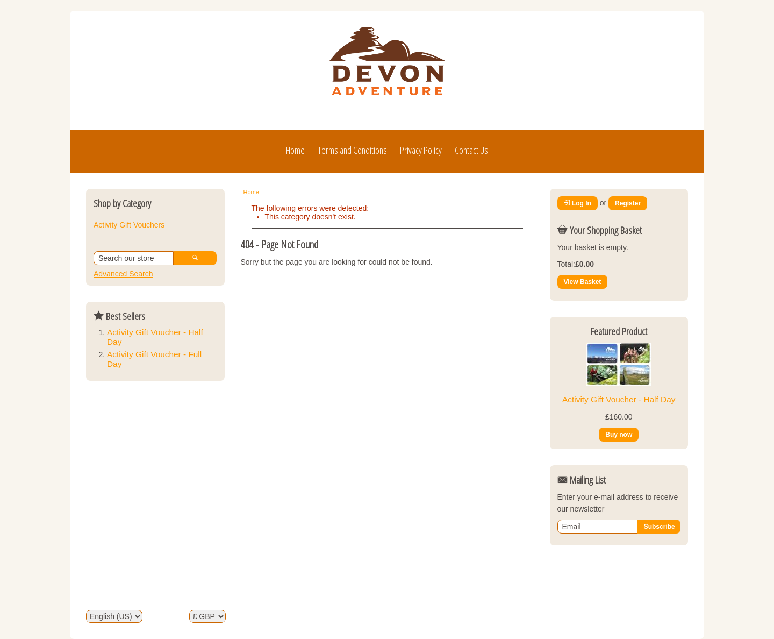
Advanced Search (123, 273)
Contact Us (471, 150)
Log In (577, 203)
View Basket (582, 282)
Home (295, 150)
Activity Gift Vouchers (129, 225)
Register (628, 203)
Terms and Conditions (352, 150)
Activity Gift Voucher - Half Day (618, 399)
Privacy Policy (421, 150)
